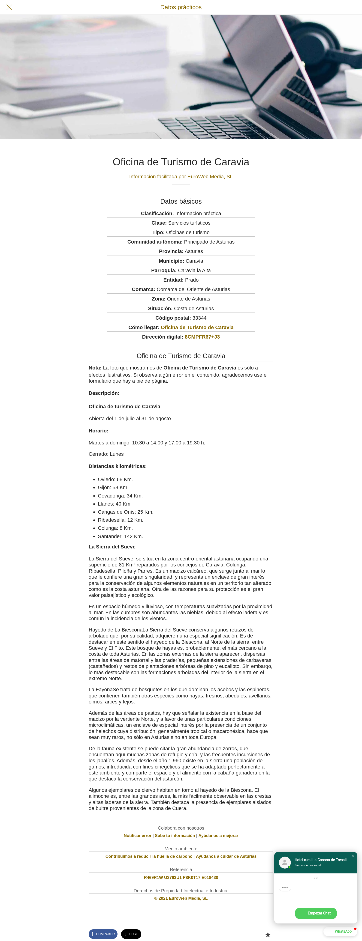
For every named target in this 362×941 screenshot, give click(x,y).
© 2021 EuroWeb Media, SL (181, 898)
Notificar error (137, 835)
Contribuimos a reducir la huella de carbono (149, 856)
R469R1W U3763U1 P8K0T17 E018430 (181, 877)
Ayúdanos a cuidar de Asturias (226, 856)
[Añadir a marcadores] (267, 934)
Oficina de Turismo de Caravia (197, 327)
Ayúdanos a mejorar (218, 835)
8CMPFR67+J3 (202, 337)
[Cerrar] (9, 7)
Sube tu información (175, 835)
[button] (353, 856)
